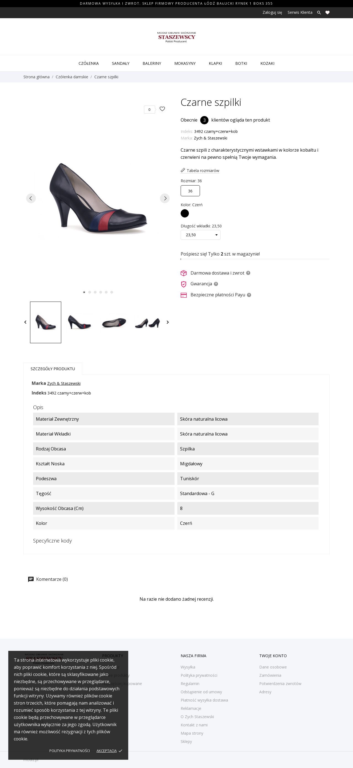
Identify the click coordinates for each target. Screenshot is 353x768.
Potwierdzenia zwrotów (280, 683)
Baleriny (152, 63)
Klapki (215, 63)
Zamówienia (270, 675)
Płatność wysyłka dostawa (204, 700)
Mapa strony (192, 733)
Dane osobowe (273, 667)
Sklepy (186, 741)
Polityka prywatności (69, 750)
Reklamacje (191, 708)
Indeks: (187, 131)
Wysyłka (188, 667)
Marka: (187, 138)
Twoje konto (273, 655)
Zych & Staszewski (210, 138)
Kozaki (267, 63)
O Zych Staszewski (197, 716)
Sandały (120, 63)
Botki (241, 63)
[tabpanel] (97, 198)
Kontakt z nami (194, 724)
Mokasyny (185, 63)
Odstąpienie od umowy (201, 691)
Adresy (265, 691)
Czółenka (89, 63)
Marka (39, 383)
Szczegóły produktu (53, 368)
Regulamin (190, 683)
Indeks (39, 393)
